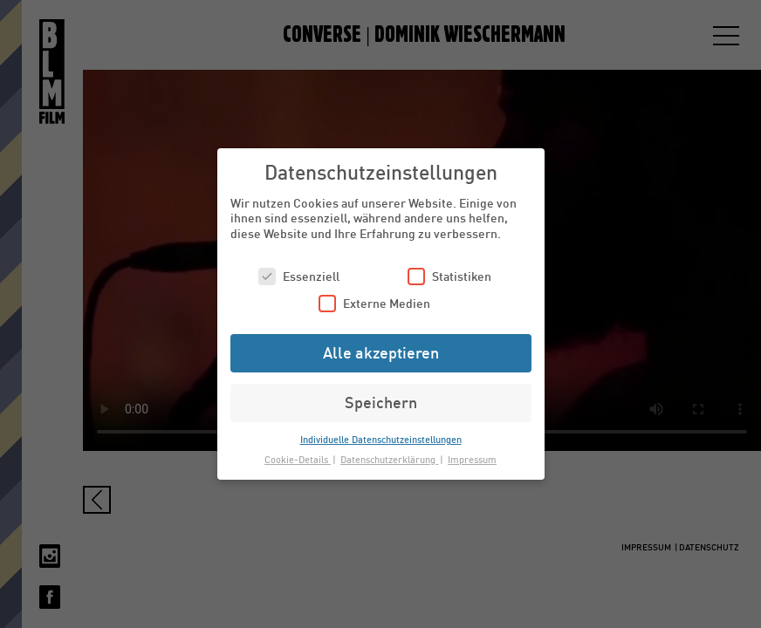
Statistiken (449, 276)
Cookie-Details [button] (297, 459)
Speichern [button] (381, 402)
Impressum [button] (472, 459)
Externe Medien (374, 303)
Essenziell (298, 276)
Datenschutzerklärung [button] (389, 459)
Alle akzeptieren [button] (381, 352)
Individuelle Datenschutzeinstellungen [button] (381, 439)
